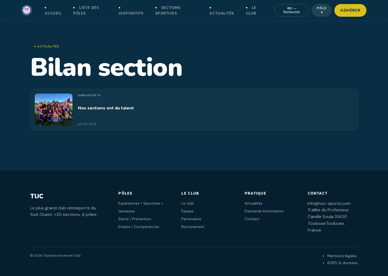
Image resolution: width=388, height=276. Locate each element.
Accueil (53, 13)
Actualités (222, 13)
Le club (187, 203)
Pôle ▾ (322, 10)
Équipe (187, 211)
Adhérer (350, 10)
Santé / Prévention (134, 218)
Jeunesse (126, 211)
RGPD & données (342, 262)
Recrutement (193, 226)
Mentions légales (342, 255)
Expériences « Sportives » (140, 203)
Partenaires (191, 218)
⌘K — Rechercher (291, 10)
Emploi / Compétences (138, 226)
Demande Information (264, 211)
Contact (252, 218)
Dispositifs (131, 13)
